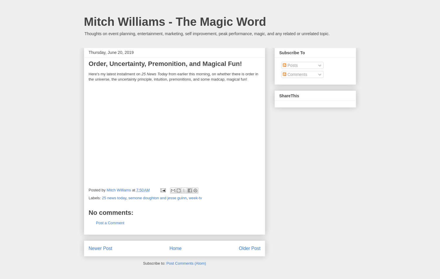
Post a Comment (110, 223)
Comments (295, 74)
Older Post (249, 248)
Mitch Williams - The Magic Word (175, 21)
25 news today (114, 198)
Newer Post (100, 248)
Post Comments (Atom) (186, 263)
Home (176, 248)
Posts (290, 65)
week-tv (195, 198)
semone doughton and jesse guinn (157, 198)
